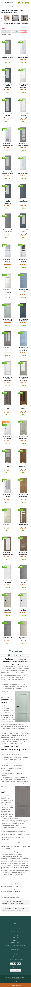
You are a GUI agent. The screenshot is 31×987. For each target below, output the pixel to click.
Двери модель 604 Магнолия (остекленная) (7, 291)
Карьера (15, 937)
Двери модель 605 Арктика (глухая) (7, 437)
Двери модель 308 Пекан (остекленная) (23, 553)
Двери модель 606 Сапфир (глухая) (23, 320)
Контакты (15, 935)
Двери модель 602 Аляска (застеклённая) (23, 379)
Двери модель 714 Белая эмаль (7, 581)
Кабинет (15, 957)
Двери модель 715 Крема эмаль (23, 638)
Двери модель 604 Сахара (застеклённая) (23, 408)
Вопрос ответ (15, 951)
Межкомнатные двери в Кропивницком (12, 884)
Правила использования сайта (15, 959)
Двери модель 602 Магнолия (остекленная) (23, 86)
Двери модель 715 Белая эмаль (23, 610)
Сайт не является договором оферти (15, 978)
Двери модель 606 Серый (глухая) (7, 230)
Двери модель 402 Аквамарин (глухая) (23, 290)
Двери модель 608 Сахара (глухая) (23, 465)
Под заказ (15, 954)
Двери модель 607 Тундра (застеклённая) (7, 466)
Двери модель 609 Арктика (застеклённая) (7, 496)
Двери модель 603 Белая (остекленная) (8, 144)
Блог (15, 923)
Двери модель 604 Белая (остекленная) (23, 172)
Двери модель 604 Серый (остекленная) (7, 172)
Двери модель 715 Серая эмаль (7, 638)
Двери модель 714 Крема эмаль (7, 610)
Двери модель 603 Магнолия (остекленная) (23, 115)
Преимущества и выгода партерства (15, 945)
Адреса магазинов (15, 921)
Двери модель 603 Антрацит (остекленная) (7, 115)
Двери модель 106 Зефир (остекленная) (8, 525)
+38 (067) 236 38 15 (15, 967)
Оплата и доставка (15, 928)
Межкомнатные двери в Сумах (9, 886)
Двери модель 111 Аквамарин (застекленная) (23, 349)
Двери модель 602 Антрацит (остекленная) (7, 86)
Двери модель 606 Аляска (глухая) (23, 437)
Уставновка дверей (15, 949)
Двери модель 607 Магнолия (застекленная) (23, 261)
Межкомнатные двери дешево (9, 889)
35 (21, 655)
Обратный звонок (15, 970)
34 (20, 655)
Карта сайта (15, 981)
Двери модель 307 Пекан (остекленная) (8, 553)
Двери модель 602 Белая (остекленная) (23, 56)
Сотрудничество (15, 942)
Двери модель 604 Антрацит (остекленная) (7, 201)
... (18, 655)
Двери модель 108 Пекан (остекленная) (23, 525)
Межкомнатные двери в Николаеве (11, 891)
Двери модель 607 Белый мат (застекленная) (7, 261)
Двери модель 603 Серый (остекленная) (23, 144)
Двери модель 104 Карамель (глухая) (23, 495)
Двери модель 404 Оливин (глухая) (7, 320)
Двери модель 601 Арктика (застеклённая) (7, 379)
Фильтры (4, 28)
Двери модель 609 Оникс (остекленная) (8, 348)
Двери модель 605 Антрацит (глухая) (23, 200)
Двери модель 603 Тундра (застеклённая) (7, 408)
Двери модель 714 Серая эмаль (23, 581)
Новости (15, 940)
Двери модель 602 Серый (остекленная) (7, 56)
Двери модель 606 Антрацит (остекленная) (23, 231)
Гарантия (15, 926)
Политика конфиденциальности (15, 980)
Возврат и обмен (15, 931)
